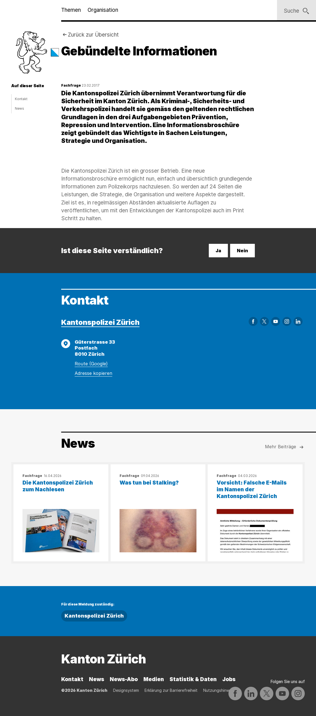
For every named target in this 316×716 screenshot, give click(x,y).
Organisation (103, 10)
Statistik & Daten (193, 679)
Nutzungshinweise (220, 690)
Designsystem (126, 690)
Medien (153, 679)
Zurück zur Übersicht (93, 34)
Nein (242, 250)
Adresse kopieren (93, 373)
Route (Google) (91, 363)
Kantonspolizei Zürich (100, 322)
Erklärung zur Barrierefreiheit (171, 690)
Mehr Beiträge (285, 447)
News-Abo (124, 679)
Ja (218, 250)
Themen (71, 10)
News (19, 108)
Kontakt (21, 99)
